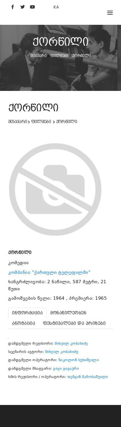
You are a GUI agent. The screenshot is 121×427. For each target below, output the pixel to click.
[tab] (27, 313)
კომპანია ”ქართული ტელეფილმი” (50, 272)
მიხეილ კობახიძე (71, 343)
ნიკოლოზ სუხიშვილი (79, 360)
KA (56, 7)
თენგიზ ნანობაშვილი (87, 377)
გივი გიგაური (66, 368)
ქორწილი (81, 55)
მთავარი (38, 55)
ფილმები (59, 55)
